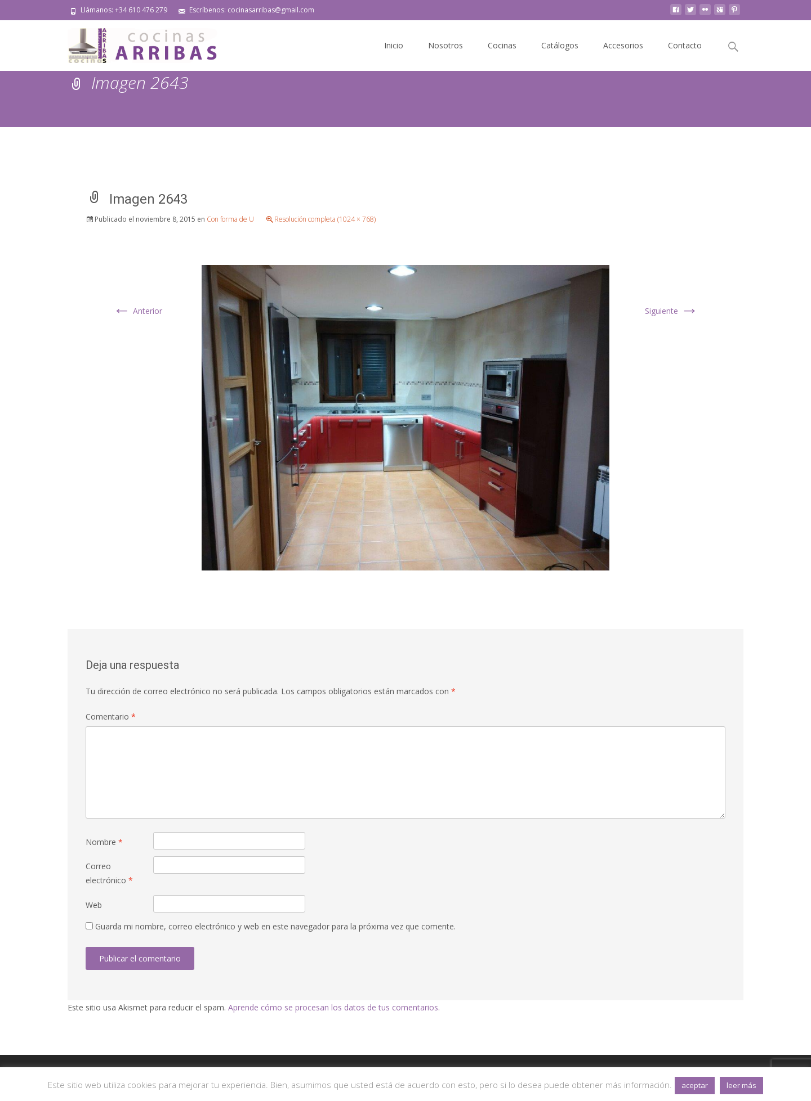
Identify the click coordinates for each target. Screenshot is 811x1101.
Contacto (685, 45)
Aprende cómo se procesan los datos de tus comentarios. (334, 1007)
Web (94, 905)
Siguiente (671, 310)
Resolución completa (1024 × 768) (325, 219)
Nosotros (445, 45)
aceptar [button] (694, 1085)
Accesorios (623, 45)
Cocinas (502, 45)
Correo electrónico (109, 873)
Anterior (137, 310)
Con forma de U (230, 219)
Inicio (393, 45)
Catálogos (559, 45)
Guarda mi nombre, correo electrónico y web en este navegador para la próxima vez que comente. (275, 926)
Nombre (104, 842)
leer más (741, 1085)
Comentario (111, 716)
